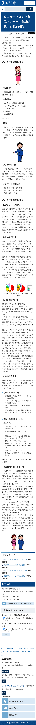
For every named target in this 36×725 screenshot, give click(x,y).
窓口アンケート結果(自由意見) (14, 576)
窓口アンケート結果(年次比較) (14, 565)
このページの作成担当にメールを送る (20, 603)
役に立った (9, 618)
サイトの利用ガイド (8, 648)
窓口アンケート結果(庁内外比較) (15, 570)
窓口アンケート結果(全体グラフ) (15, 559)
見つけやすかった (12, 629)
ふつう (19, 618)
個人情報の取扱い (13, 651)
